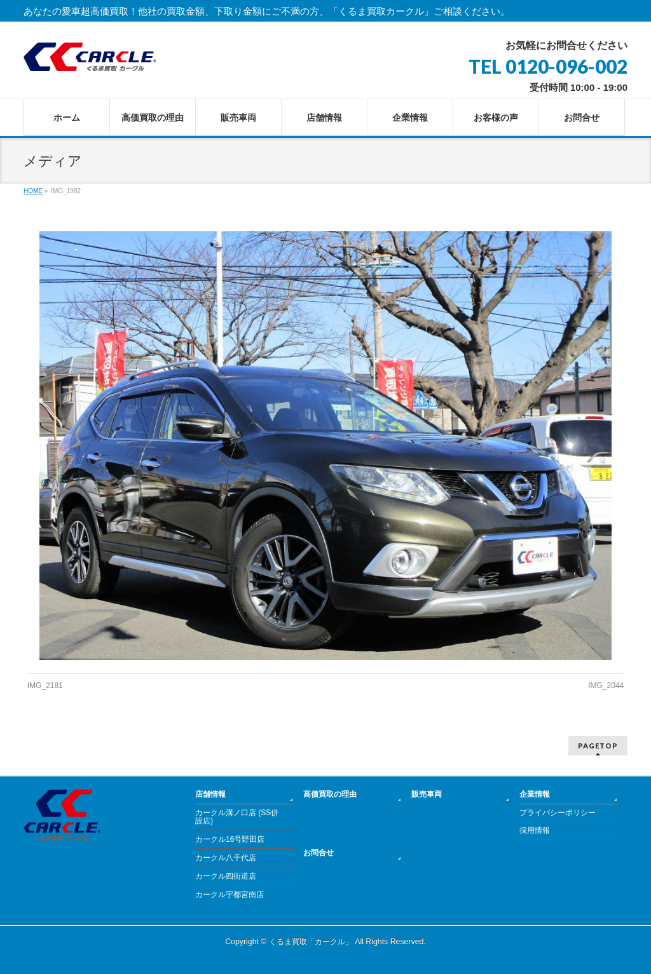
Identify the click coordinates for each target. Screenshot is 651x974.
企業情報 (534, 794)
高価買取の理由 (330, 794)
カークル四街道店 (225, 876)
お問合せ (318, 852)
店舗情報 (210, 794)
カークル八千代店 (225, 857)
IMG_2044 (606, 685)
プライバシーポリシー (557, 812)
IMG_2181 (45, 685)
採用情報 (534, 830)
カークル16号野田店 (229, 839)
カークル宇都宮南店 (229, 894)
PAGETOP (598, 745)
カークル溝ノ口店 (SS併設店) (236, 817)
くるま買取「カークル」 (311, 941)
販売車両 (426, 794)
